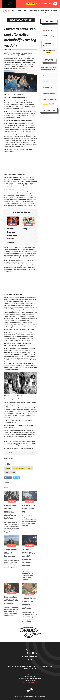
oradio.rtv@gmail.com (30, 682)
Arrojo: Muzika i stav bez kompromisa (11, 559)
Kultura (19, 10)
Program (36, 10)
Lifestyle (30, 10)
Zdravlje (29, 600)
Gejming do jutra (47, 94)
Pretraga (49, 666)
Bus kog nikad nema (49, 100)
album (13, 478)
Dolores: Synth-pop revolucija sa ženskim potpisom (12, 235)
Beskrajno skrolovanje (49, 82)
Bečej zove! (27, 228)
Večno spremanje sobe (49, 105)
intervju (30, 474)
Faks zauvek (46, 88)
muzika (7, 474)
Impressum (27, 668)
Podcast (42, 10)
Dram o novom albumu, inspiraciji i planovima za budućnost (10, 518)
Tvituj (16, 484)
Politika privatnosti (40, 696)
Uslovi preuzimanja (29, 696)
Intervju (12, 224)
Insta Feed (49, 116)
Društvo (13, 10)
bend (6, 478)
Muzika (24, 10)
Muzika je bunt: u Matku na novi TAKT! (29, 514)
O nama (34, 668)
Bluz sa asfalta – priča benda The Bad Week (11, 606)
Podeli (7, 484)
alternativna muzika (18, 474)
